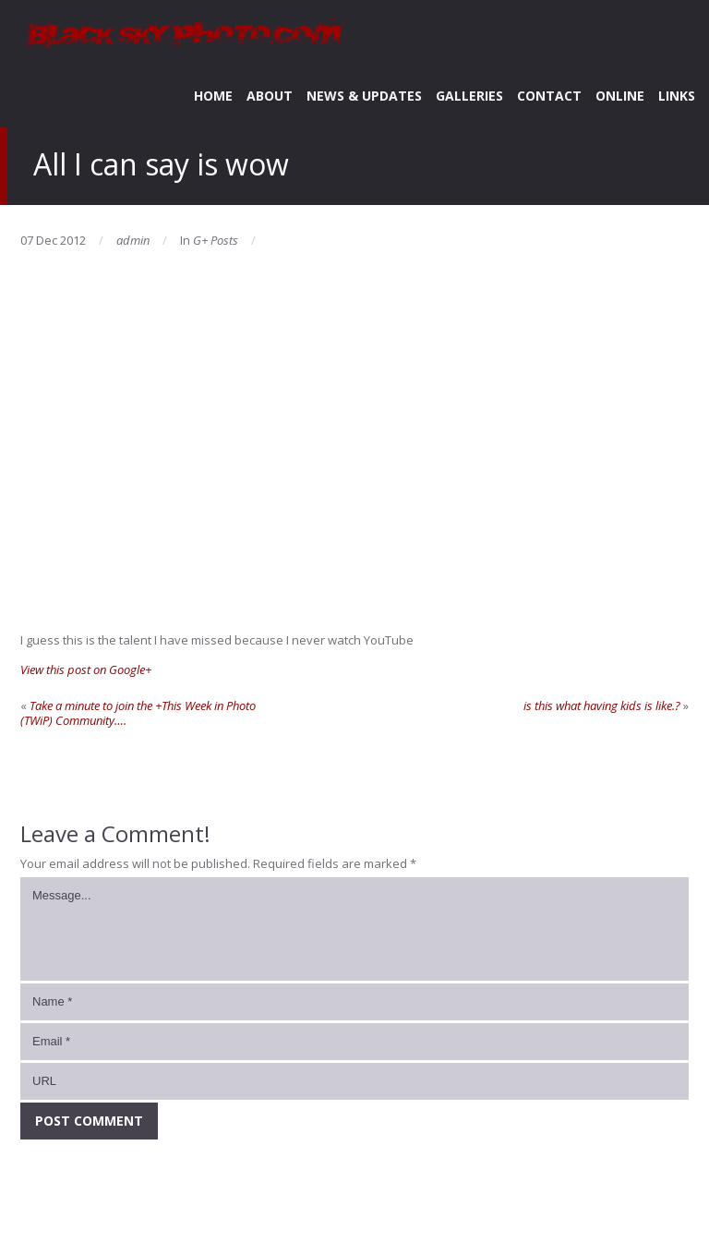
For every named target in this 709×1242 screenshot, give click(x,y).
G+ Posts (215, 240)
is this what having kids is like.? (601, 705)
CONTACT (549, 95)
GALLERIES (469, 95)
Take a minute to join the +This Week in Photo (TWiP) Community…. (138, 713)
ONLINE (619, 95)
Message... (354, 929)
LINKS (676, 95)
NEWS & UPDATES (364, 95)
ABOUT (269, 95)
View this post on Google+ (85, 669)
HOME (213, 95)
